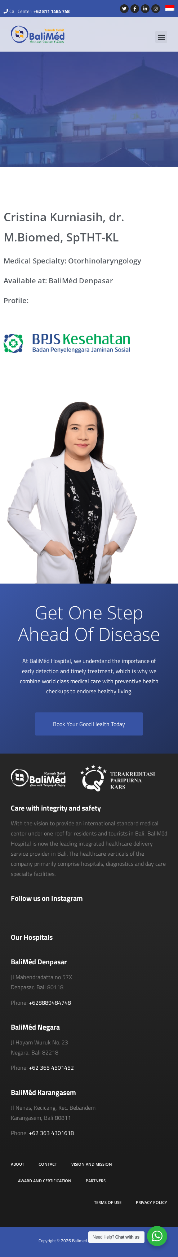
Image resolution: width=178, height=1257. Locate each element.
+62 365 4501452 (51, 1067)
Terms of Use (107, 1202)
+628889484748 (50, 1002)
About (17, 1164)
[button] (161, 37)
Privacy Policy (151, 1202)
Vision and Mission (91, 1164)
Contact (48, 1164)
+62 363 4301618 (51, 1133)
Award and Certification (44, 1180)
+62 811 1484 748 (52, 11)
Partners (96, 1180)
